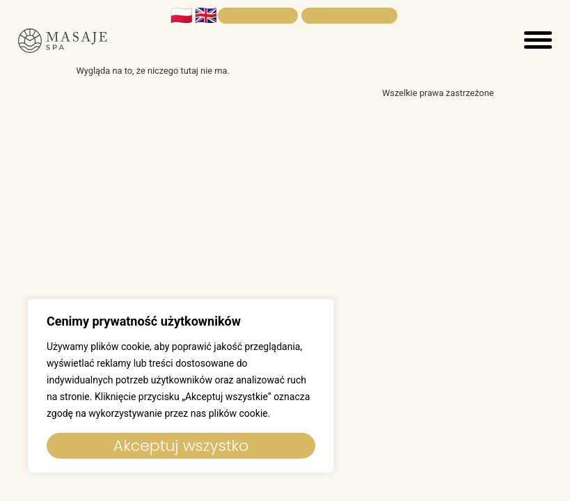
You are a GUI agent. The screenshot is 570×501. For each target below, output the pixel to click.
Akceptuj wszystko (180, 445)
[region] (181, 386)
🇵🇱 (181, 15)
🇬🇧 (205, 15)
